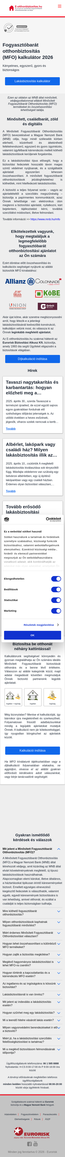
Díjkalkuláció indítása (32, 359)
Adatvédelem (10, 1114)
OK (32, 635)
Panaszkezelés (50, 1114)
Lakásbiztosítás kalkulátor (32, 81)
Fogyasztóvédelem (29, 1114)
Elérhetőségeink (22, 1119)
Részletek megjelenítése (39, 624)
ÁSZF (47, 1119)
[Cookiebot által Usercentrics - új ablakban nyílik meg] (46, 519)
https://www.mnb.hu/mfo (45, 219)
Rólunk (37, 1119)
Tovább (11, 428)
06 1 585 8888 (51, 1063)
